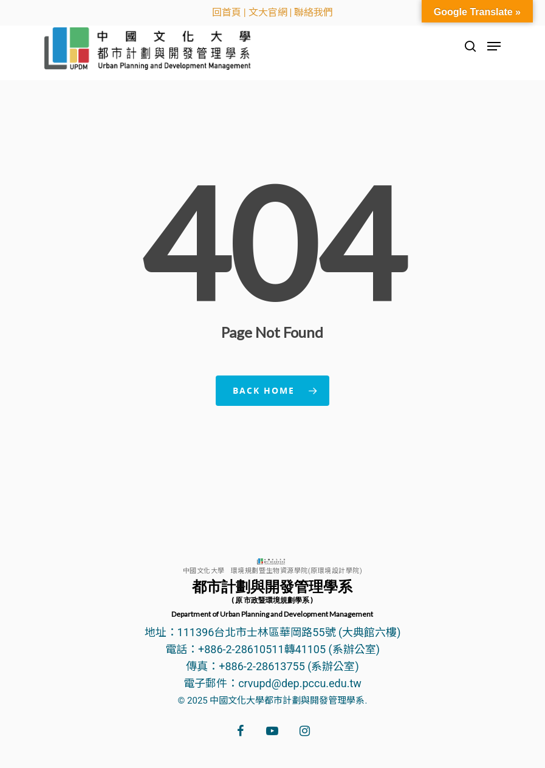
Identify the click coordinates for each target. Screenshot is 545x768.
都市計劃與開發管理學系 (272, 598)
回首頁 (226, 12)
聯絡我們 (313, 12)
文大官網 (268, 12)
